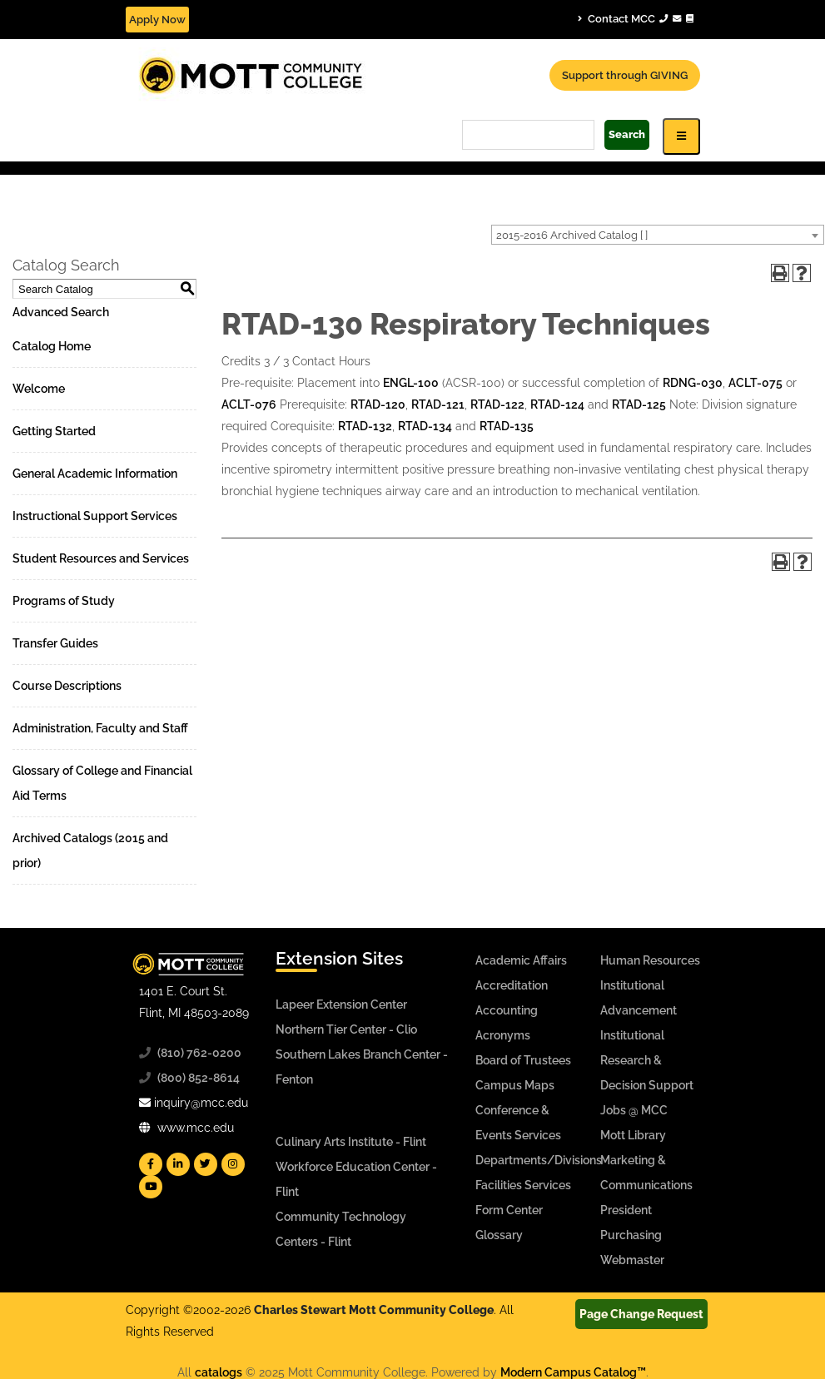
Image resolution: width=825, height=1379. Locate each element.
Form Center (509, 1210)
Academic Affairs (521, 960)
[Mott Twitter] (205, 1164)
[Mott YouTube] (150, 1186)
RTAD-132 (365, 426)
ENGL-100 (411, 382)
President (626, 1210)
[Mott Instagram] (233, 1164)
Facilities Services (523, 1185)
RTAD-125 (639, 404)
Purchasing (631, 1235)
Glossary (499, 1235)
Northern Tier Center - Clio (346, 1029)
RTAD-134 (425, 426)
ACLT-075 (755, 382)
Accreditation (511, 985)
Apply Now (157, 19)
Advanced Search (60, 312)
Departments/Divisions (538, 1160)
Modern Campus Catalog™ (573, 1372)
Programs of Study (63, 601)
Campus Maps (514, 1085)
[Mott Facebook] (150, 1164)
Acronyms (502, 1035)
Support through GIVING (625, 75)
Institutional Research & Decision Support (646, 1060)
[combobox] (657, 235)
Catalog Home (51, 346)
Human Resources (650, 960)
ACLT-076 (248, 404)
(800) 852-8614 (198, 1077)
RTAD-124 (557, 404)
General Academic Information (94, 473)
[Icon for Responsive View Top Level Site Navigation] (681, 136)
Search (627, 134)
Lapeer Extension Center (341, 1004)
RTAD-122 (497, 404)
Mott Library (633, 1135)
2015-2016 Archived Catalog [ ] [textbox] (572, 235)
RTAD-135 (507, 426)
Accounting (506, 1010)
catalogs (218, 1372)
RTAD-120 (377, 404)
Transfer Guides (55, 643)
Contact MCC (635, 18)
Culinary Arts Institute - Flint (351, 1141)
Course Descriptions (67, 685)
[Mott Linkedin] (178, 1164)
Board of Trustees (523, 1060)
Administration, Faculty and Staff (100, 728)
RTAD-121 (438, 404)
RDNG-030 (693, 382)
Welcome (38, 388)
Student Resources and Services (100, 558)
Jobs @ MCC (634, 1110)
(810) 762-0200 (199, 1052)
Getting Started (54, 431)
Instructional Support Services (94, 516)
